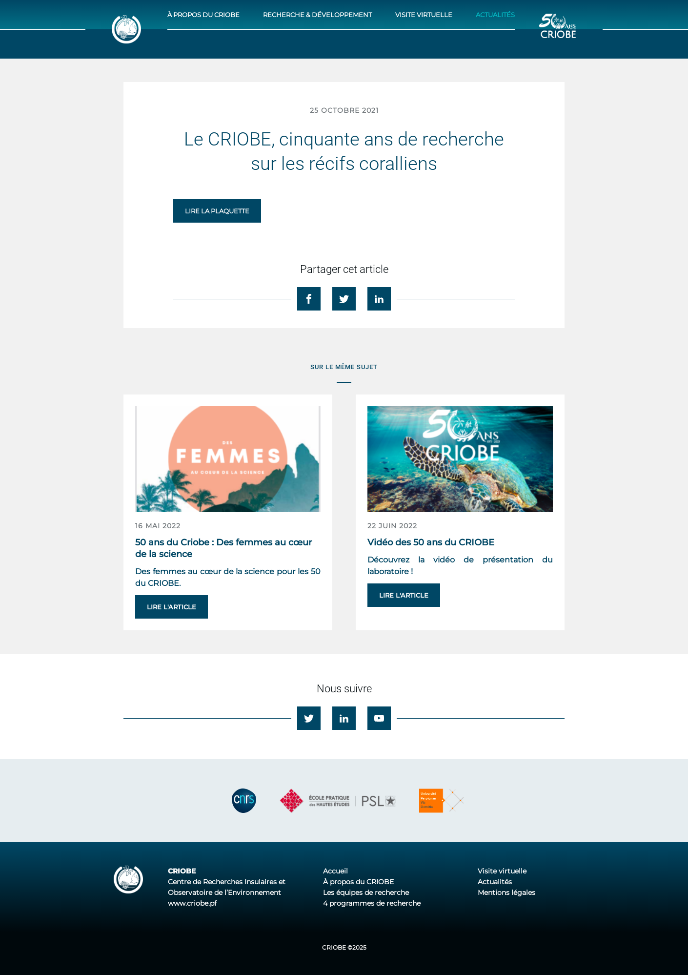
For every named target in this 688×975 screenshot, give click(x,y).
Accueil (335, 871)
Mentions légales (506, 892)
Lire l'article (171, 607)
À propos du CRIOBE (203, 15)
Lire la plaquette (217, 211)
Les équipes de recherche (366, 892)
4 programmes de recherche (372, 903)
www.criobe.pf (192, 903)
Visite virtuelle (423, 15)
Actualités (495, 15)
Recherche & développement (317, 15)
